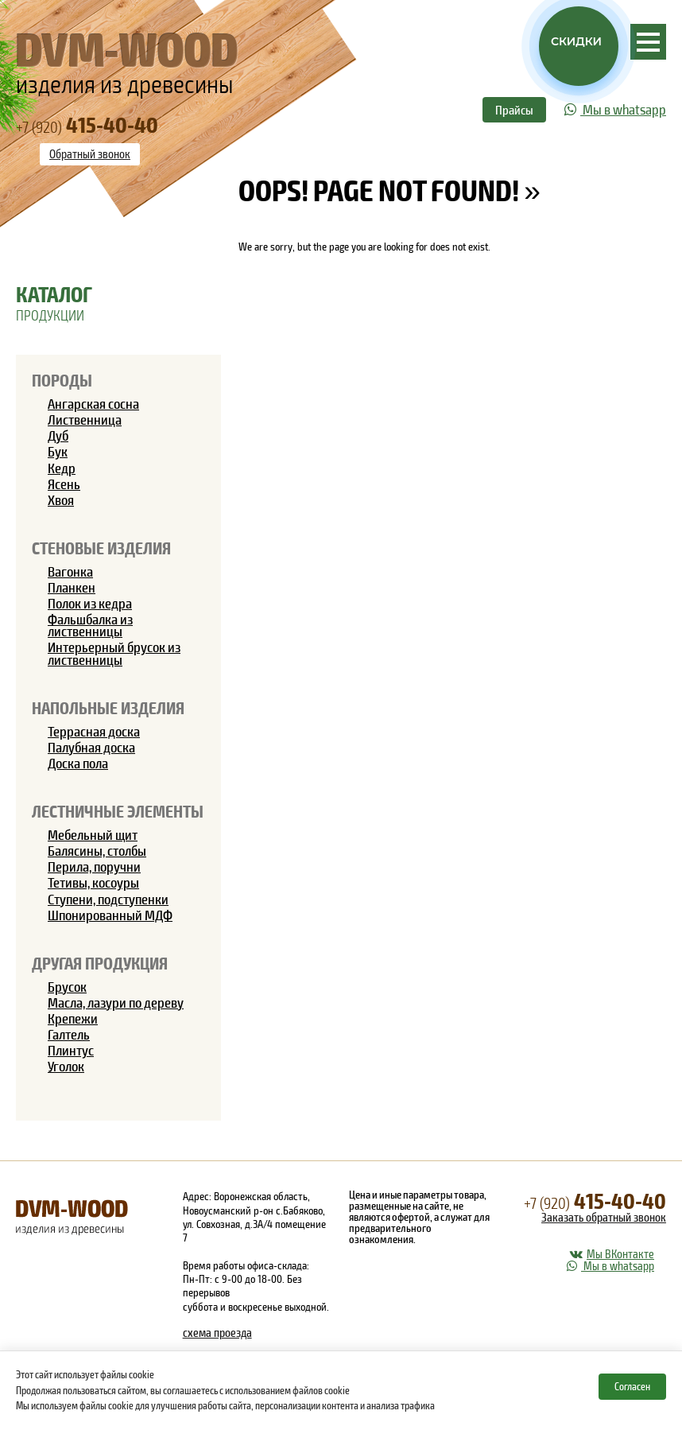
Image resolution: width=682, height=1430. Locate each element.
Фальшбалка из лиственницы (90, 624)
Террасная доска (94, 731)
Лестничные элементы (117, 811)
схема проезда (217, 1332)
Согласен (632, 1386)
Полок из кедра (90, 603)
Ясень (64, 483)
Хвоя (61, 499)
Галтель (69, 1034)
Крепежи (73, 1018)
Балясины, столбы (97, 850)
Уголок (66, 1065)
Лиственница (85, 419)
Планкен (71, 587)
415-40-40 (595, 1200)
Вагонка (70, 571)
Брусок (67, 986)
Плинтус (71, 1050)
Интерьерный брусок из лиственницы (114, 652)
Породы (62, 380)
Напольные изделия (108, 707)
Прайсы (514, 109)
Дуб (58, 435)
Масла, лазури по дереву (116, 1002)
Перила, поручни (94, 866)
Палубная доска (91, 747)
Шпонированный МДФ (110, 914)
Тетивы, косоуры (93, 882)
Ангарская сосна (93, 403)
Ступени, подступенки (108, 898)
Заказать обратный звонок (603, 1217)
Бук (58, 451)
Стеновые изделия (101, 548)
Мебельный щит (93, 834)
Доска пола (78, 762)
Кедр (62, 467)
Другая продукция (100, 963)
